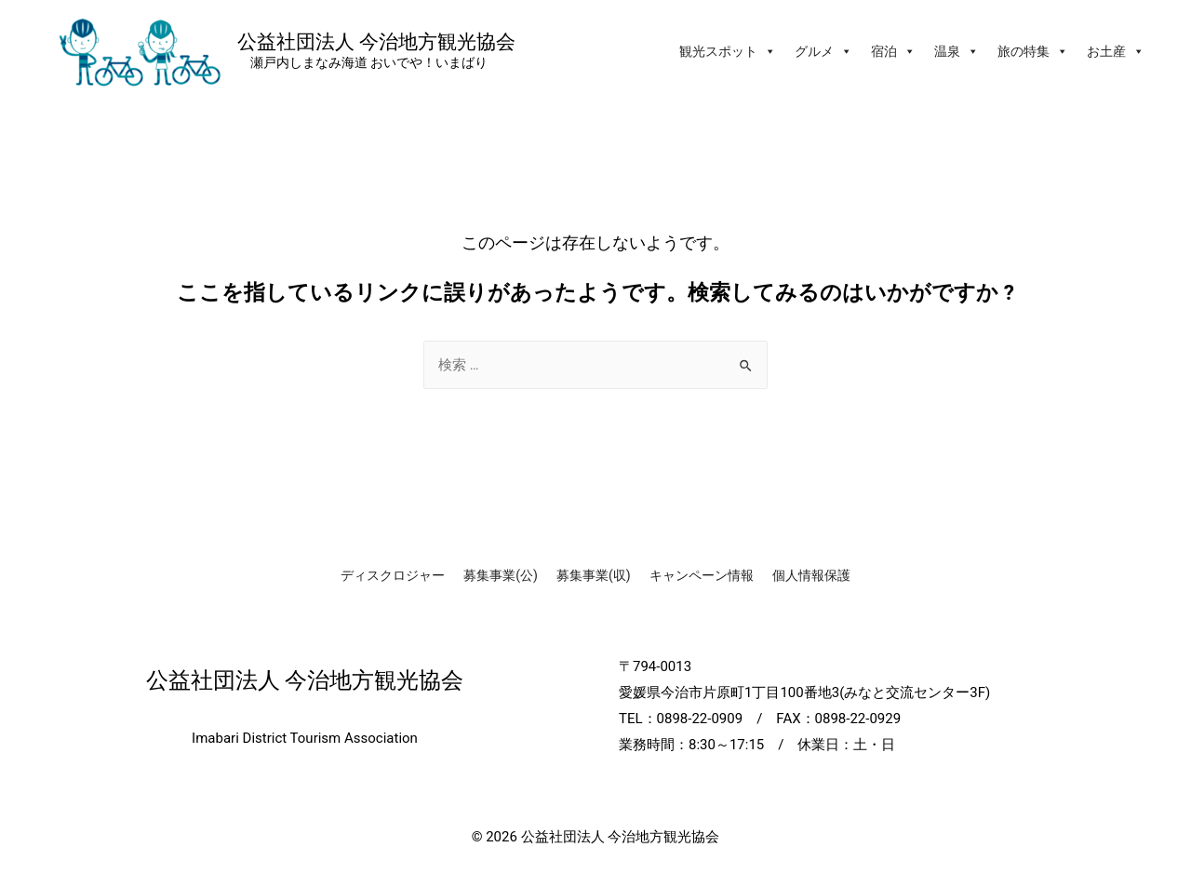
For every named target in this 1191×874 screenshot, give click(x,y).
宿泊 (893, 51)
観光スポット (727, 51)
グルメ (823, 51)
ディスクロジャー (393, 575)
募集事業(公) (500, 575)
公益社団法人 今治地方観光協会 (376, 41)
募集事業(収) (593, 575)
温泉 (956, 51)
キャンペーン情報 (701, 575)
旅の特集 (1032, 51)
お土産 (1115, 51)
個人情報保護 (811, 575)
